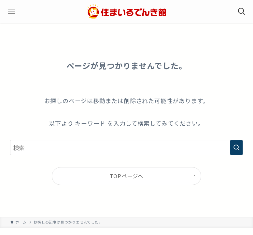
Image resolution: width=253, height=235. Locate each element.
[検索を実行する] (236, 147)
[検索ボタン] (241, 11)
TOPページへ (127, 176)
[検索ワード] (126, 147)
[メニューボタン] (11, 11)
